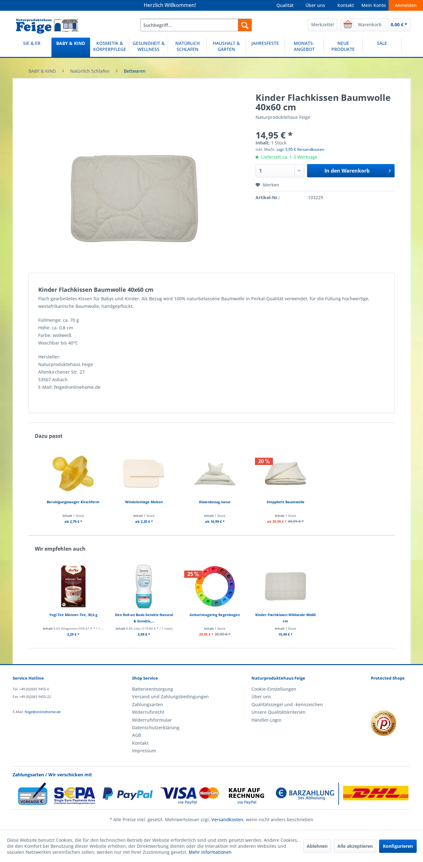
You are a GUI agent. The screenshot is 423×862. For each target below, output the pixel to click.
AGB (136, 735)
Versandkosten (227, 819)
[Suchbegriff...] (196, 25)
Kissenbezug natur (215, 501)
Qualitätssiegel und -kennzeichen (287, 704)
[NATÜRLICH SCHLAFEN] (187, 47)
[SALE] (382, 47)
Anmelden (406, 5)
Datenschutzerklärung (155, 727)
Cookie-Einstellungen (273, 689)
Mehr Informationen (210, 852)
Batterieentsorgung (152, 689)
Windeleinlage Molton (144, 501)
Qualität (284, 5)
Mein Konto (373, 5)
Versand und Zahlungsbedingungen (170, 697)
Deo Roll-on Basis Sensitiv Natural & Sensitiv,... (144, 617)
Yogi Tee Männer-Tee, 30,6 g (73, 614)
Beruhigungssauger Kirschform (73, 501)
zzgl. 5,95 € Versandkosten (300, 149)
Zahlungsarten (147, 704)
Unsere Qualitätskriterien (278, 712)
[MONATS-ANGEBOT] (304, 47)
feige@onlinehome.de (43, 711)
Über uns (315, 5)
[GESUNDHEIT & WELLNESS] (148, 47)
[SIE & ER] (32, 47)
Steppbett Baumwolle (286, 501)
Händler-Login (266, 720)
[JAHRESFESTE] (265, 47)
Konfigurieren (398, 846)
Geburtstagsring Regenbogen (215, 614)
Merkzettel (322, 24)
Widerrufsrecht (148, 712)
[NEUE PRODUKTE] (343, 47)
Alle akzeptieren (355, 846)
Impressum (144, 751)
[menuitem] (196, 25)
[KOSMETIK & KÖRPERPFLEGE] (109, 47)
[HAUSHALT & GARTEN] (226, 47)
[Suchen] (245, 25)
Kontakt (345, 5)
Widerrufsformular (152, 720)
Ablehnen (317, 846)
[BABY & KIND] (70, 47)
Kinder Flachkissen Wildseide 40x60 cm (285, 617)
